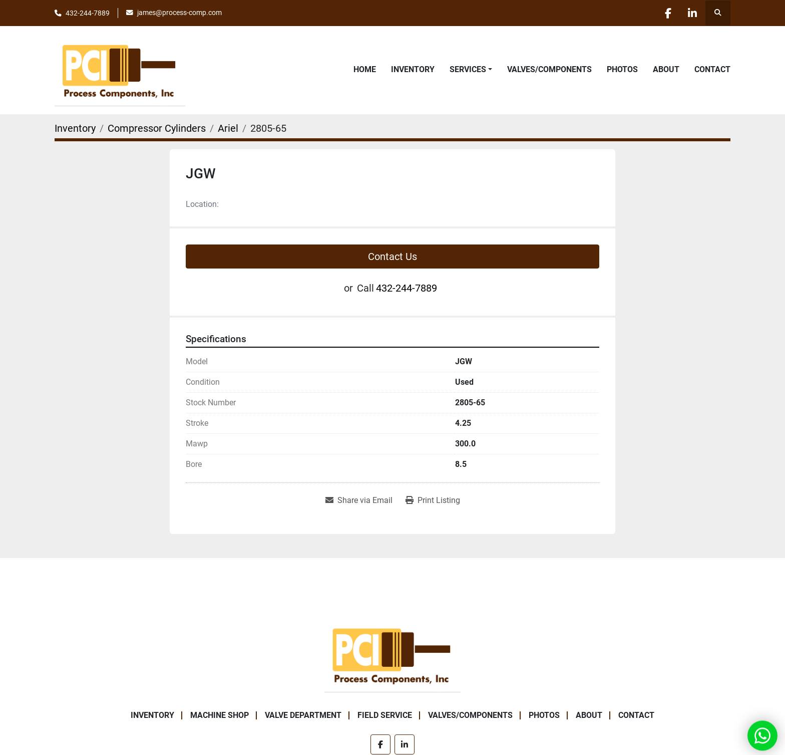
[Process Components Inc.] (392, 654)
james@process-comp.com (179, 13)
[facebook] (666, 13)
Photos (622, 69)
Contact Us (392, 256)
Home (364, 69)
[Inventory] (75, 128)
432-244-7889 (88, 13)
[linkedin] (691, 13)
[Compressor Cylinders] (157, 128)
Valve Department (303, 715)
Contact (712, 69)
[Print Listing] (433, 500)
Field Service (384, 715)
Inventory (413, 69)
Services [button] (468, 69)
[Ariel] (228, 128)
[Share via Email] (359, 500)
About (666, 69)
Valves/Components (549, 69)
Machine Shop (219, 715)
